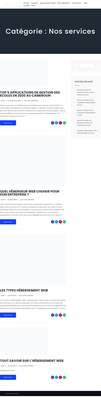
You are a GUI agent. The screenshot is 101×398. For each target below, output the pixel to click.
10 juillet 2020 (12, 199)
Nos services (76, 3)
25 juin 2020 (12, 365)
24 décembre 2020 (14, 100)
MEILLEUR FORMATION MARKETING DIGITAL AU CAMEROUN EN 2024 (85, 122)
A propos (34, 3)
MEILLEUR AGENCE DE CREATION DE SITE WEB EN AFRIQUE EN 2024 (86, 92)
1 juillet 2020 (12, 295)
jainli (2, 100)
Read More (8, 123)
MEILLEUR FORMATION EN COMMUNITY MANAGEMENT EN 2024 (86, 112)
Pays (33, 5)
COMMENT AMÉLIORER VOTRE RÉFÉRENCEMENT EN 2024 (87, 132)
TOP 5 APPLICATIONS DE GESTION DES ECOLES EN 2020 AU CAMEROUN (30, 94)
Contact (26, 5)
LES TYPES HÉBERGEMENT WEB (24, 290)
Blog (85, 3)
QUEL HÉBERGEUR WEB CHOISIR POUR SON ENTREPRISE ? (29, 193)
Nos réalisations (63, 3)
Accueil (26, 3)
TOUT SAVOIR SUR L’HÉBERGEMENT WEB (32, 360)
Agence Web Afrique (48, 3)
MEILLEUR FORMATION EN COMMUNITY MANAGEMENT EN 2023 (86, 102)
